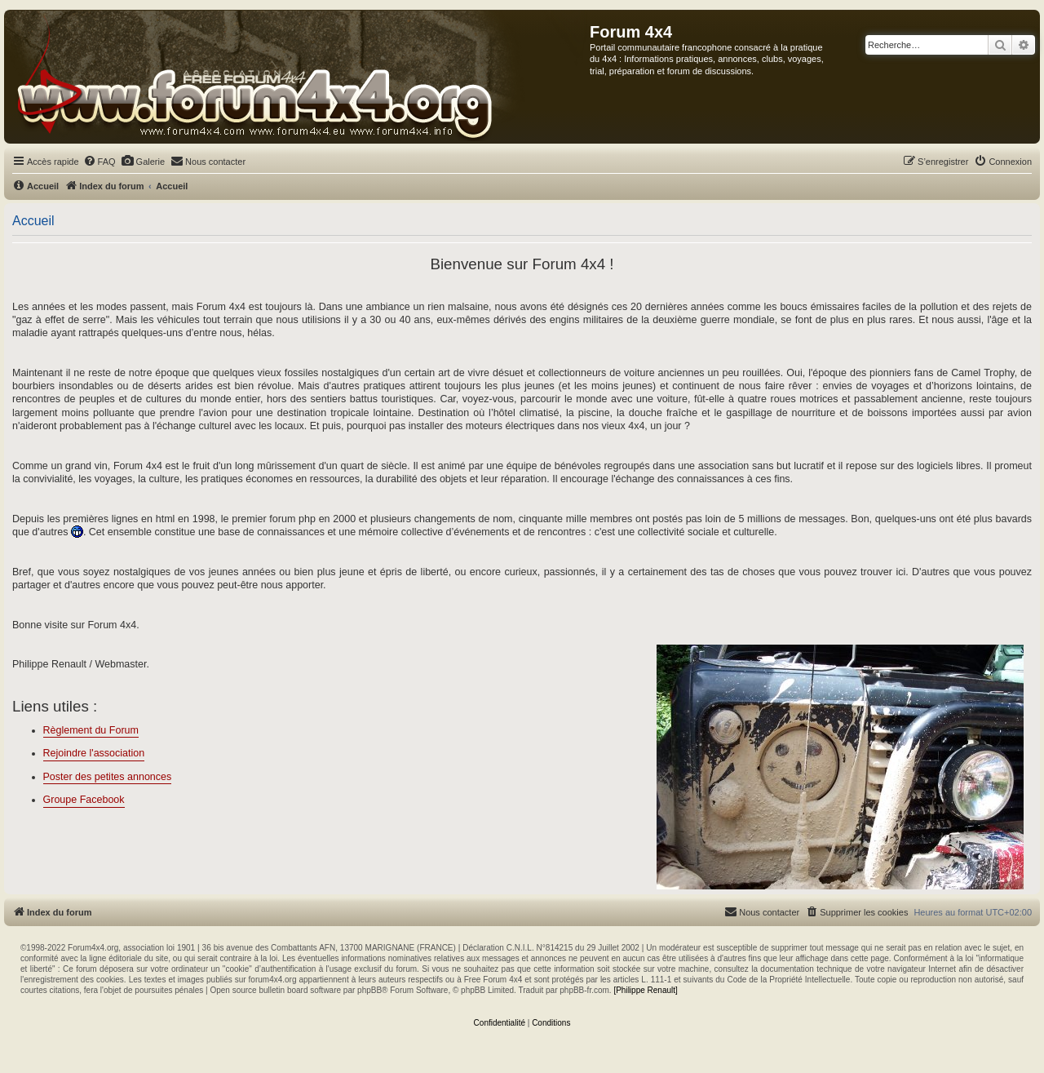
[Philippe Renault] (645, 990)
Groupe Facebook (84, 799)
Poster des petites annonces (107, 777)
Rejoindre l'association (94, 753)
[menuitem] (99, 161)
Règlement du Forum (91, 730)
